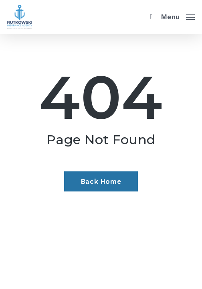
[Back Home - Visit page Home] (101, 181)
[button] (178, 16)
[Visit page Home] (19, 17)
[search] (149, 17)
